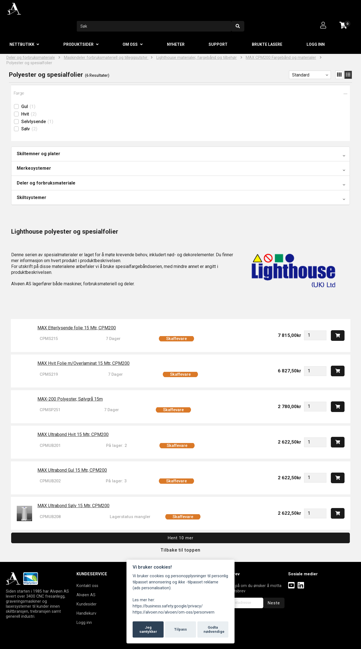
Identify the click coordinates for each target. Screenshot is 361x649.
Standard (300, 75)
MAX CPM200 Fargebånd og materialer (281, 57)
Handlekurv (86, 613)
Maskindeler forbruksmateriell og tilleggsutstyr (106, 57)
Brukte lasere (267, 44)
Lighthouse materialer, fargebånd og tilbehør (196, 57)
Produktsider (78, 44)
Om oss (130, 44)
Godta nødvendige (214, 629)
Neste (274, 602)
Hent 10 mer (180, 537)
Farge (19, 93)
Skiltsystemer (31, 197)
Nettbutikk (21, 44)
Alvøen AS (85, 595)
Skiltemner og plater (38, 153)
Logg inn (316, 44)
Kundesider (86, 604)
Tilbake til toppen (180, 550)
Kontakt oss (87, 585)
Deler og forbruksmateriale (30, 57)
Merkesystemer (34, 168)
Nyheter (176, 44)
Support (218, 44)
